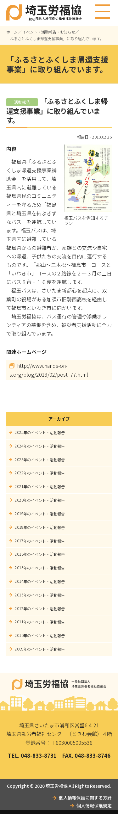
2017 (19, 541)
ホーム (12, 31)
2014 (19, 581)
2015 (19, 567)
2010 (19, 635)
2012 (19, 608)
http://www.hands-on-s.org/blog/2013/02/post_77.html (48, 370)
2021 (19, 486)
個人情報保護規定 (94, 805)
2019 (19, 513)
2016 (19, 554)
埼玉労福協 (57, 786)
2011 (19, 622)
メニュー (102, 8)
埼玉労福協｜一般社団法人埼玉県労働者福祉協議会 (59, 684)
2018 (19, 527)
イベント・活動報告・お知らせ (48, 31)
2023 (19, 459)
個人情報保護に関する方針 (85, 797)
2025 (19, 432)
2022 (19, 473)
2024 (19, 446)
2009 (19, 649)
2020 (19, 500)
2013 (19, 595)
